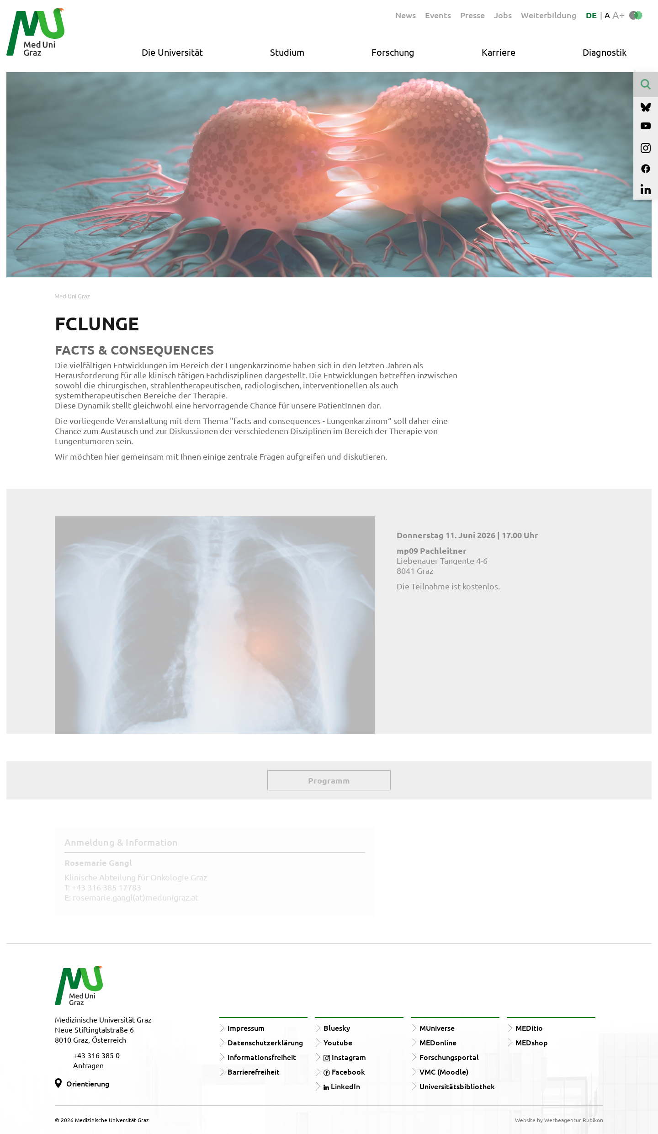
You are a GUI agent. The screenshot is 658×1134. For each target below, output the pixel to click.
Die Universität (172, 52)
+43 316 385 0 (96, 1055)
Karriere (498, 52)
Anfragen (88, 1065)
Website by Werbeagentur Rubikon (559, 1119)
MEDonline (437, 1042)
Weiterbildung (549, 15)
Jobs (503, 15)
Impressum (246, 1028)
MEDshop (531, 1042)
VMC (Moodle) (443, 1071)
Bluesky (337, 1028)
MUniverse (437, 1028)
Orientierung (87, 1083)
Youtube (338, 1042)
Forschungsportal (449, 1057)
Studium (287, 52)
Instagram (345, 1057)
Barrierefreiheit (254, 1071)
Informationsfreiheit (262, 1057)
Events (438, 15)
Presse (472, 15)
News (405, 15)
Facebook (344, 1071)
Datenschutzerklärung (265, 1042)
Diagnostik (604, 52)
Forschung (392, 52)
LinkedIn (342, 1086)
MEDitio (529, 1028)
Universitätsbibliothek (457, 1086)
